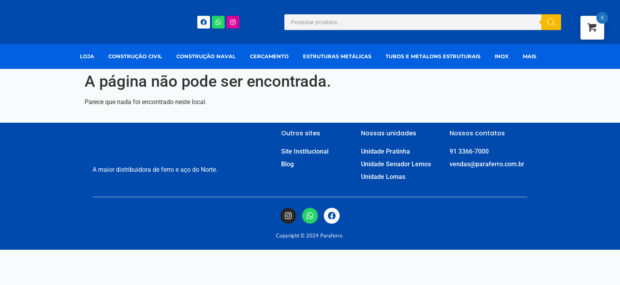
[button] (531, 56)
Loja (87, 56)
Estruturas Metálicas (337, 56)
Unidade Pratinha (385, 151)
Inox (501, 56)
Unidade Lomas (383, 176)
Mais (529, 56)
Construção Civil (135, 56)
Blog (287, 164)
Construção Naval (206, 56)
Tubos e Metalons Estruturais (433, 56)
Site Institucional (305, 151)
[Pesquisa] (551, 22)
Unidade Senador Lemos (396, 164)
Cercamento (269, 56)
